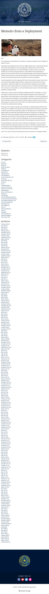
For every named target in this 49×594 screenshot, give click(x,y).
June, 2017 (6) (4, 352)
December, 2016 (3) (5, 362)
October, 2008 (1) (5, 522)
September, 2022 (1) (6, 255)
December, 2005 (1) (5, 542)
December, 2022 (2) (5, 250)
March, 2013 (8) (4, 437)
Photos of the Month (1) (7, 192)
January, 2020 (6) (5, 302)
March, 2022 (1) (4, 264)
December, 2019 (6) (5, 304)
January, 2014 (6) (5, 420)
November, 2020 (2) (5, 287)
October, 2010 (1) (5, 483)
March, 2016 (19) (5, 377)
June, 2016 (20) (4, 372)
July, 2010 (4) (4, 488)
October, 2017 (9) (5, 345)
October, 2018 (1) (5, 327)
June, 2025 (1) (4, 225)
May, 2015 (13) (4, 394)
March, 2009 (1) (4, 513)
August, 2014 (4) (5, 409)
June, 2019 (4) (4, 314)
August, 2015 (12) (5, 389)
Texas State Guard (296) (7, 202)
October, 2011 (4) (5, 465)
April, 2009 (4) (4, 512)
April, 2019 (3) (4, 317)
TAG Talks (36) (4, 195)
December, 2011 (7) (5, 462)
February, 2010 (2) (5, 497)
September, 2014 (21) (6, 407)
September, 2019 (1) (6, 309)
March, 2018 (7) (4, 337)
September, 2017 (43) (6, 347)
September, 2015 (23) (6, 387)
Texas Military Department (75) (8, 200)
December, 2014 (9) (5, 402)
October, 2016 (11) (5, 365)
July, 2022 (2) (4, 259)
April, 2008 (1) (4, 532)
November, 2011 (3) (5, 463)
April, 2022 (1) (4, 262)
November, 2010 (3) (5, 482)
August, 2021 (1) (5, 274)
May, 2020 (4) (4, 295)
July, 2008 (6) (4, 527)
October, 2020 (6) (5, 289)
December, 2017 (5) (5, 342)
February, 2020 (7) (5, 300)
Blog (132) (3, 165)
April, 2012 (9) (4, 455)
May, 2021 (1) (4, 277)
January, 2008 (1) (5, 537)
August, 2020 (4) (5, 292)
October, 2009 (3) (5, 503)
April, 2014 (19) (4, 415)
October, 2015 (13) (5, 385)
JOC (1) (2, 183)
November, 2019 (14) (6, 305)
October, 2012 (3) (5, 445)
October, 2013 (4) (5, 425)
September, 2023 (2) (6, 237)
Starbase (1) (4, 193)
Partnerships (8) (5, 190)
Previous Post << (6, 141)
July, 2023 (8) (4, 240)
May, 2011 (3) (4, 473)
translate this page (24, 591)
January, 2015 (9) (5, 400)
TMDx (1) (3, 210)
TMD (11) (3, 207)
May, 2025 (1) (4, 227)
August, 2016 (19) (5, 369)
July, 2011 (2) (4, 470)
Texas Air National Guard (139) (8, 197)
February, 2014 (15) (5, 419)
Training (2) (3, 212)
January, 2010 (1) (5, 498)
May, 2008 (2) (4, 530)
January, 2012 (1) (5, 460)
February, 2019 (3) (5, 320)
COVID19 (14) (4, 172)
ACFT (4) (3, 162)
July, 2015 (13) (4, 390)
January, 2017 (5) (5, 360)
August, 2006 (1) (5, 540)
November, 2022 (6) (5, 252)
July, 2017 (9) (4, 350)
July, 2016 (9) (4, 370)
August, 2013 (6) (5, 429)
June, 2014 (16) (4, 412)
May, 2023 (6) (4, 244)
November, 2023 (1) (5, 234)
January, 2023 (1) (5, 249)
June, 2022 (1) (4, 260)
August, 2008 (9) (5, 525)
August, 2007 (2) (5, 538)
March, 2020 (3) (4, 299)
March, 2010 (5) (4, 495)
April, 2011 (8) (4, 475)
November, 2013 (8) (5, 423)
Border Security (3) (5, 167)
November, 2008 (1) (5, 520)
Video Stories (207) (5, 217)
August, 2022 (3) (5, 257)
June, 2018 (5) (4, 332)
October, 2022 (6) (5, 254)
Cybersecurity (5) (5, 173)
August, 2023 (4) (5, 239)
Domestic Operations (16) (7, 177)
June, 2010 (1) (4, 490)
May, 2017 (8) (4, 354)
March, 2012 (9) (4, 457)
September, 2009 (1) (6, 505)
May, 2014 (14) (4, 413)
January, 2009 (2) (5, 517)
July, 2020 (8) (4, 294)
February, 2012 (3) (5, 458)
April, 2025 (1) (4, 229)
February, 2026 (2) (5, 224)
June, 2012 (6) (4, 452)
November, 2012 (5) (5, 443)
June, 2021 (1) (4, 275)
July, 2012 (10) (4, 450)
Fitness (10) (4, 179)
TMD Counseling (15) (6, 208)
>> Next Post (43, 141)
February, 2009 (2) (5, 515)
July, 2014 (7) (4, 410)
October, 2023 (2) (5, 235)
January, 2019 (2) (5, 322)
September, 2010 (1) (6, 485)
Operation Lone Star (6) (6, 188)
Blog (34, 137)
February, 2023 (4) (5, 247)
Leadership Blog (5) (5, 185)
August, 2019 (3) (5, 310)
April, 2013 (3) (4, 435)
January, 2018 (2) (5, 340)
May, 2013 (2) (4, 433)
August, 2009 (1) (5, 507)
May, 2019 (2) (4, 315)
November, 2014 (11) (6, 404)
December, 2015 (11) (6, 382)
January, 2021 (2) (5, 284)
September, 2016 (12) (6, 367)
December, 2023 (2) (5, 232)
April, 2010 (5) (4, 493)
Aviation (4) (3, 163)
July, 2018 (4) (4, 330)
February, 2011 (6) (5, 478)
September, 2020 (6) (6, 290)
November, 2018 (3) (5, 325)
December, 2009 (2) (5, 500)
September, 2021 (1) (6, 272)
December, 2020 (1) (5, 285)
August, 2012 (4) (5, 448)
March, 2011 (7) (4, 477)
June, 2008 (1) (4, 528)
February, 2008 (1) (5, 535)
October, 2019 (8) (5, 307)
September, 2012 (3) (6, 447)
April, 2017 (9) (4, 355)
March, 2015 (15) (5, 397)
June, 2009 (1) (4, 508)
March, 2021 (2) (4, 280)
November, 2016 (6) (5, 364)
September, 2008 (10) (6, 523)
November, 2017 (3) (5, 344)
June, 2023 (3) (4, 242)
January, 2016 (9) (5, 380)
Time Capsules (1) (5, 205)
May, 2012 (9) (4, 453)
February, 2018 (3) (5, 339)
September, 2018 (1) (6, 329)
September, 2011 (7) (6, 467)
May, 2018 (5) (4, 334)
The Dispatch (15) (5, 203)
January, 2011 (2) (5, 480)
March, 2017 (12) (5, 357)
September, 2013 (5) (6, 427)
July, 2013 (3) (4, 430)
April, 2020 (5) (4, 297)
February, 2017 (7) (5, 359)
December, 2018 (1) (5, 324)
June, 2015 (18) (4, 392)
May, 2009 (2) (4, 510)
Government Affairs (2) (6, 180)
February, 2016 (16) (5, 379)
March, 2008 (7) (4, 533)
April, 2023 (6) (4, 245)
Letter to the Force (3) (6, 187)
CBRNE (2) (3, 169)
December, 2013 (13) (6, 422)
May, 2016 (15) (4, 374)
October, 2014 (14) (5, 405)
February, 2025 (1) (5, 230)
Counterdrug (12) (5, 170)
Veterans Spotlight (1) (6, 215)
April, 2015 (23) (4, 395)
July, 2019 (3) (4, 312)
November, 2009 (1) (5, 502)
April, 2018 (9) (4, 335)
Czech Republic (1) (5, 175)
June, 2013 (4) (4, 432)
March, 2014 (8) (4, 417)
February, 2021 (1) (5, 282)
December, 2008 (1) (5, 518)
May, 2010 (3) (4, 492)
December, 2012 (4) (5, 442)
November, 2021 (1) (5, 269)
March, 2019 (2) (4, 319)
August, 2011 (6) (5, 468)
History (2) (3, 182)
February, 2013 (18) (5, 438)
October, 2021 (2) (5, 270)
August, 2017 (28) (5, 349)
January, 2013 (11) (5, 440)
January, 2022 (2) (5, 265)
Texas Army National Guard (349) (9, 198)
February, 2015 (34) (5, 399)
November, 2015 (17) (6, 384)
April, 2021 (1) (4, 279)
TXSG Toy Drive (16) (5, 213)
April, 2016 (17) (4, 375)
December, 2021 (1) (5, 267)
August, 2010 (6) (5, 487)
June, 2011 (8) (4, 472)
